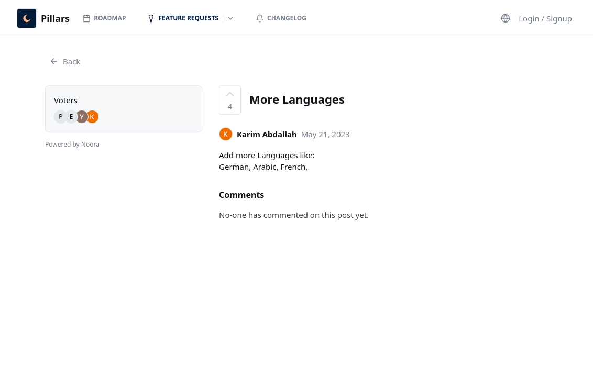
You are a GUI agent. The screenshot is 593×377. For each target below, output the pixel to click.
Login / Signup (545, 18)
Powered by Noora (72, 144)
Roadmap (104, 18)
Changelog (281, 18)
